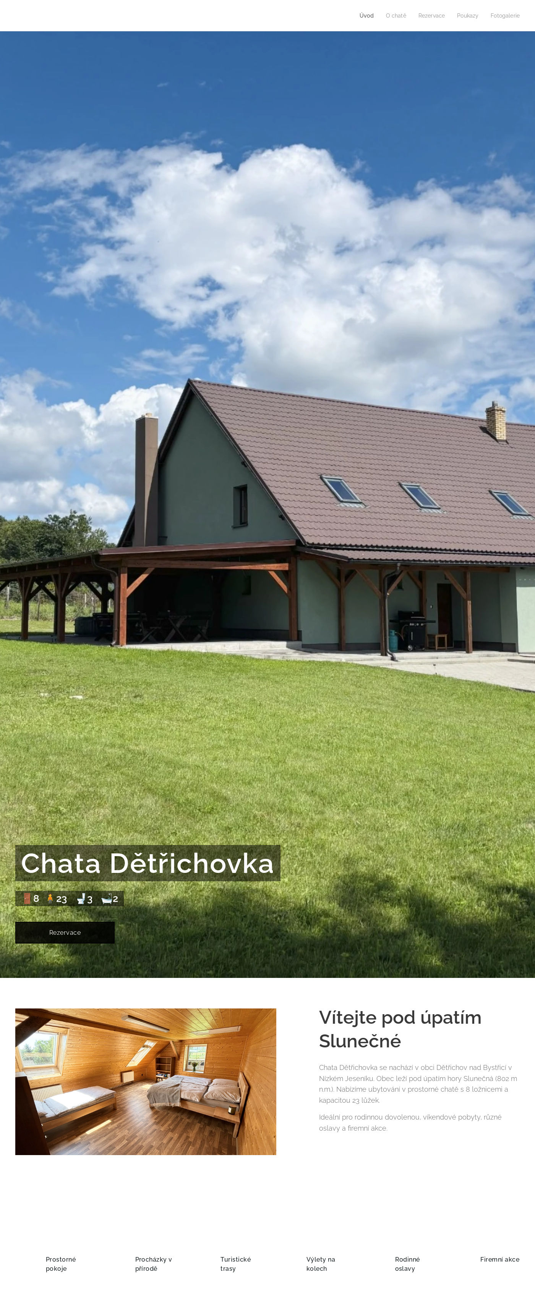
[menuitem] (361, 15)
